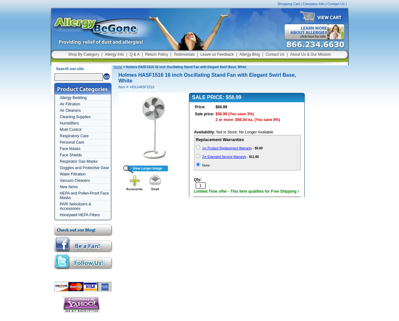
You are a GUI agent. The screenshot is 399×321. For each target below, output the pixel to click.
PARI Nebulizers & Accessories (75, 206)
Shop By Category (83, 54)
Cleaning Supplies (75, 117)
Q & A (135, 54)
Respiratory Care (74, 136)
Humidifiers (69, 123)
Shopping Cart (288, 4)
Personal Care (72, 142)
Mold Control (71, 129)
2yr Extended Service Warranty (224, 157)
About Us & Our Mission (310, 54)
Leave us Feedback (217, 54)
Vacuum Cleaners (75, 180)
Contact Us (336, 4)
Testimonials (184, 54)
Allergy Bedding (73, 98)
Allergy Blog (249, 54)
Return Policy (156, 54)
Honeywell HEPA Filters (80, 215)
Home (118, 67)
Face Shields (71, 155)
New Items (69, 187)
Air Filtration (70, 104)
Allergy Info (114, 54)
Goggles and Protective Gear (84, 168)
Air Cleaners (70, 110)
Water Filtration (73, 174)
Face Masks (70, 148)
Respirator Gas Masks (79, 161)
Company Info (313, 4)
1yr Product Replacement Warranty (227, 148)
